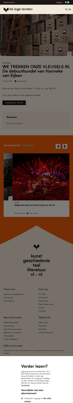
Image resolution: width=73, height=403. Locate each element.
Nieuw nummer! (9, 2)
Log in (23, 371)
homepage (25, 385)
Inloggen (59, 2)
